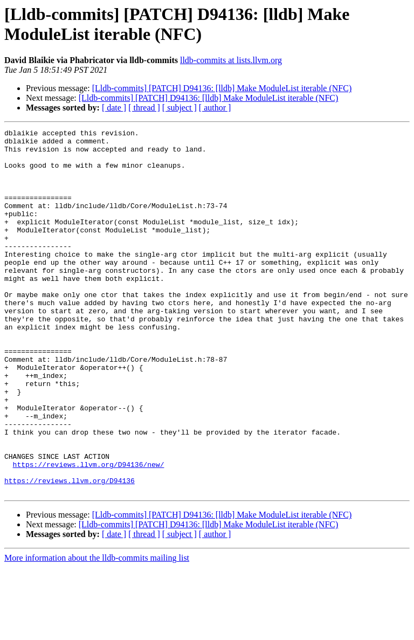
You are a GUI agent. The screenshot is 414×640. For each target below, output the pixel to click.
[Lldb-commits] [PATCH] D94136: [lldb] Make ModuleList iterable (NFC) (222, 88)
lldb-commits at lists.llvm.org (231, 60)
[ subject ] (179, 107)
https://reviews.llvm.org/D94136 (69, 551)
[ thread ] (144, 107)
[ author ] (215, 107)
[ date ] (114, 107)
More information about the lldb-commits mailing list (96, 630)
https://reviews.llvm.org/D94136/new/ (88, 532)
